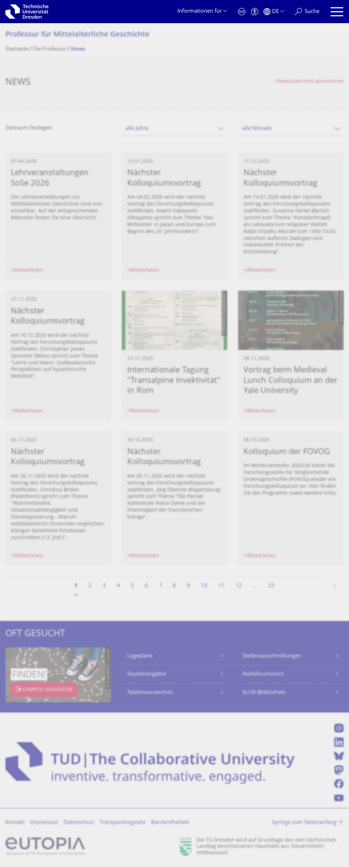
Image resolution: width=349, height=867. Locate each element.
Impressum (44, 822)
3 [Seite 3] (104, 586)
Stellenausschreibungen (271, 656)
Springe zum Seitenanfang (304, 822)
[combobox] (174, 128)
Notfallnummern (263, 674)
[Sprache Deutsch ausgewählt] (273, 11)
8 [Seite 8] (174, 586)
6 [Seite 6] (146, 586)
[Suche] (307, 11)
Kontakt (15, 822)
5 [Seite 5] (132, 586)
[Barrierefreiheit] (255, 11)
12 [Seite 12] (239, 586)
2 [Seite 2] (90, 586)
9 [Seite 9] (188, 586)
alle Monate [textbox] (256, 128)
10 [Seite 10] (204, 586)
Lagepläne (139, 656)
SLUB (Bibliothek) (263, 692)
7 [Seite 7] (160, 586)
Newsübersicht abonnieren (310, 81)
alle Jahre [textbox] (137, 128)
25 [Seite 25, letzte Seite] (271, 586)
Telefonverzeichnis (150, 692)
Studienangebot (146, 674)
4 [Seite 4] (118, 586)
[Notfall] (242, 11)
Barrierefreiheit (170, 822)
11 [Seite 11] (221, 586)
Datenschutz (79, 822)
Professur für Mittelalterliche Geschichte (77, 34)
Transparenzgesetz (123, 822)
